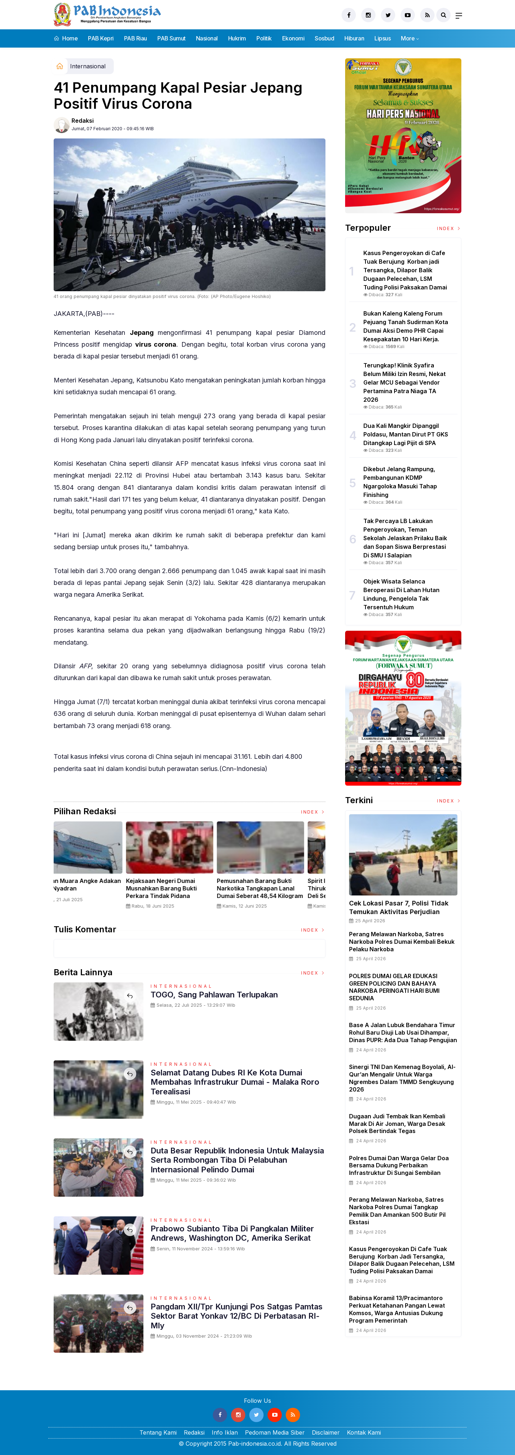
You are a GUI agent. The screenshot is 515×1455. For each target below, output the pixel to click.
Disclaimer (326, 1432)
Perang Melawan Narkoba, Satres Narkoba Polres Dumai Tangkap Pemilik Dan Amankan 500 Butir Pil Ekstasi (397, 1210)
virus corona (155, 344)
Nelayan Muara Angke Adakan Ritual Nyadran (280, 884)
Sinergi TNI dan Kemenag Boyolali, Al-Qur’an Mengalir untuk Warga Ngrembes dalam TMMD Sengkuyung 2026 (402, 1078)
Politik (264, 38)
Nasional (207, 38)
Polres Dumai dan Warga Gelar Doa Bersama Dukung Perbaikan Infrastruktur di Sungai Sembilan (399, 1165)
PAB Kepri (101, 38)
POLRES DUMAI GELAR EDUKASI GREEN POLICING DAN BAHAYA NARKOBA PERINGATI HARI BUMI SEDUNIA (394, 987)
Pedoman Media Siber (275, 1432)
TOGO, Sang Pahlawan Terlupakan (214, 994)
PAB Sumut (171, 38)
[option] (99, 868)
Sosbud (324, 38)
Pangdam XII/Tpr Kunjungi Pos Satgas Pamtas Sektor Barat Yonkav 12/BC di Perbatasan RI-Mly (237, 1316)
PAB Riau (135, 38)
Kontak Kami (364, 1432)
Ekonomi (293, 38)
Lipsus (382, 38)
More (408, 38)
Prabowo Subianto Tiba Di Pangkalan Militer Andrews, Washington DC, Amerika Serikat (232, 1233)
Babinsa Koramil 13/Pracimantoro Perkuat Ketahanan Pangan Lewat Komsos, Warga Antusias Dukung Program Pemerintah (397, 1309)
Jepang (144, 332)
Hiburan (354, 38)
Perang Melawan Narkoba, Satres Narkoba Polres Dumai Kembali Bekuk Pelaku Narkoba (402, 942)
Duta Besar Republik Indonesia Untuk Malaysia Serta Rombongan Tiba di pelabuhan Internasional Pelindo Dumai (237, 1160)
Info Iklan (225, 1432)
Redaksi (83, 120)
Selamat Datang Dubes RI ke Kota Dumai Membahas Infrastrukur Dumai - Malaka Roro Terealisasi (235, 1082)
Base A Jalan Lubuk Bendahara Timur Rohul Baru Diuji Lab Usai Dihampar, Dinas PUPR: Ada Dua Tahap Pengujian (403, 1032)
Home (66, 38)
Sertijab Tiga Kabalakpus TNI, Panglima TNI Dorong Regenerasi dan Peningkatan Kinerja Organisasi (97, 892)
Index (313, 812)
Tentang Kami (158, 1432)
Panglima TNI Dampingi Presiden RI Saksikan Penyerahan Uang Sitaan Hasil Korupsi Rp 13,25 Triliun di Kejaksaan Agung (188, 895)
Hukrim (237, 38)
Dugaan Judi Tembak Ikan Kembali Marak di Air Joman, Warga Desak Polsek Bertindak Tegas (397, 1124)
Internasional (88, 66)
